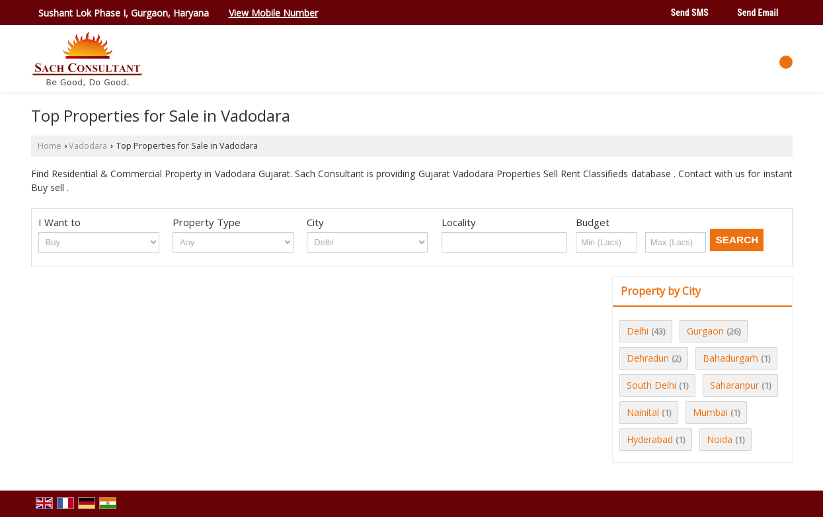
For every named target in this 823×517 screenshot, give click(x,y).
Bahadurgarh (730, 358)
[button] (273, 13)
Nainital (643, 412)
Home (49, 145)
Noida (719, 439)
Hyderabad (650, 439)
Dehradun (648, 358)
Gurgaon (705, 331)
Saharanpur (734, 385)
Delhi (637, 331)
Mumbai (710, 412)
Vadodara (88, 145)
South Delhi (651, 385)
